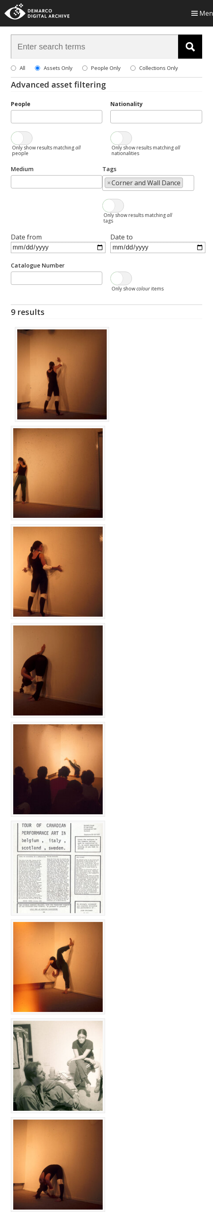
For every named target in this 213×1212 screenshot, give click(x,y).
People (20, 104)
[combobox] (57, 116)
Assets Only (58, 68)
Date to (121, 237)
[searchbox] (15, 116)
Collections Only (158, 68)
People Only (106, 68)
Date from (26, 237)
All (22, 68)
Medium (22, 169)
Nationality (126, 104)
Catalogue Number (38, 265)
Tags (109, 169)
